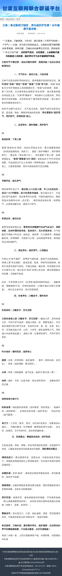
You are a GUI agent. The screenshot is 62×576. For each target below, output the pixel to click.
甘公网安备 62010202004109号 (32, 562)
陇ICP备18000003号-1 (49, 559)
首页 (2, 19)
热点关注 (10, 19)
